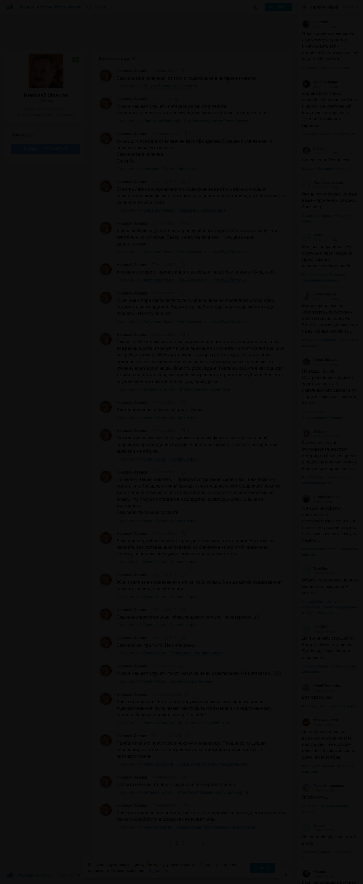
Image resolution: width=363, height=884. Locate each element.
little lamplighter (320, 720)
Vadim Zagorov (319, 294)
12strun (313, 431)
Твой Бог (315, 568)
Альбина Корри (320, 82)
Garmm (313, 825)
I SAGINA (315, 627)
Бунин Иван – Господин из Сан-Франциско (183, 653)
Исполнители (68, 7)
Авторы (44, 7)
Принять (263, 868)
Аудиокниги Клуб (28, 875)
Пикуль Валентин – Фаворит (170, 86)
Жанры (26, 7)
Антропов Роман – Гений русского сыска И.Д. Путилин (194, 251)
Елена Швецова (320, 360)
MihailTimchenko (321, 686)
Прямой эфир (324, 7)
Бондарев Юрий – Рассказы (169, 169)
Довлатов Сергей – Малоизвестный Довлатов (186, 389)
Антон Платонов (320, 497)
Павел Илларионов (323, 786)
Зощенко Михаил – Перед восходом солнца (184, 210)
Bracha (313, 148)
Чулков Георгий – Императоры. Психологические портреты (199, 827)
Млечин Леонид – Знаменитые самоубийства (186, 723)
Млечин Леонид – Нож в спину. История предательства (195, 764)
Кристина (315, 22)
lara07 (312, 235)
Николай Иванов (132, 71)
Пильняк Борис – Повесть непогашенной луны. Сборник (196, 792)
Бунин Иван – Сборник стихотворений (179, 681)
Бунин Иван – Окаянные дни (170, 417)
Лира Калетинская (322, 182)
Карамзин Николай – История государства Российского (195, 121)
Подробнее (157, 870)
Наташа (314, 872)
